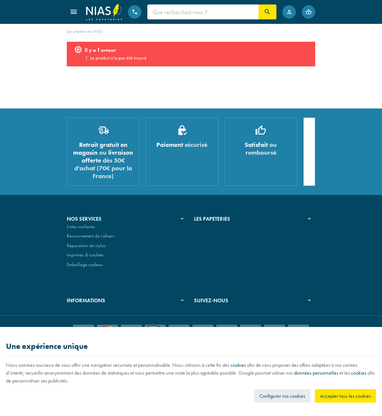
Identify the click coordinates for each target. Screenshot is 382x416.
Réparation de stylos (86, 248)
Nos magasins (208, 239)
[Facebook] (201, 319)
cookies (238, 365)
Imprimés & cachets (85, 258)
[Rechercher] (267, 11)
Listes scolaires (81, 229)
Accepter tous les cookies (345, 396)
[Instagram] (219, 319)
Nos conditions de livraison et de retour (104, 324)
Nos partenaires (209, 248)
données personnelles (316, 372)
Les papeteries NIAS (84, 31)
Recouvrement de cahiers (91, 239)
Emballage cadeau (85, 267)
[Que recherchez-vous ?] (203, 11)
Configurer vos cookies (282, 396)
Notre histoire (207, 229)
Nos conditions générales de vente (100, 314)
